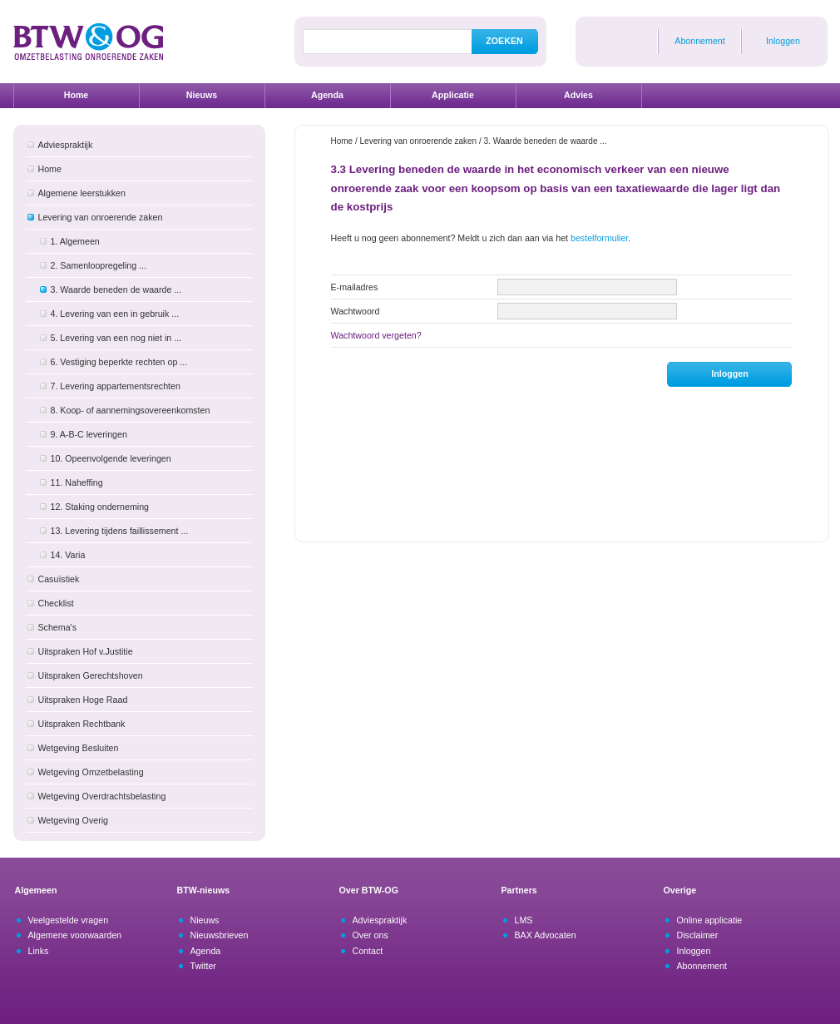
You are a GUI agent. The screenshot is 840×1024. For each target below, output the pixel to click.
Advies (578, 95)
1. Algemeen (75, 241)
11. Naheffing (77, 482)
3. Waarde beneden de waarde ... (116, 289)
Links (38, 951)
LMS (524, 920)
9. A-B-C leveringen (89, 434)
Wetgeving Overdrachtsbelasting (102, 796)
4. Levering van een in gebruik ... (115, 314)
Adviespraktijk (65, 145)
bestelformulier (599, 238)
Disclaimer (698, 935)
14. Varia (68, 555)
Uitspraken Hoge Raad (83, 700)
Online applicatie (710, 920)
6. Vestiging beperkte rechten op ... (119, 362)
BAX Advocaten (545, 935)
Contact (368, 951)
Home (76, 95)
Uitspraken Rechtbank (82, 724)
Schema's (57, 627)
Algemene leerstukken (82, 193)
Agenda (327, 95)
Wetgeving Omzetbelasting (91, 772)
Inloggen (783, 41)
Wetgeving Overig (73, 820)
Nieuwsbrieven (219, 935)
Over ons (370, 935)
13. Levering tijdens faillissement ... (120, 531)
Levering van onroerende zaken (100, 217)
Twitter (203, 966)
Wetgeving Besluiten (78, 748)
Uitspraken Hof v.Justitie (85, 651)
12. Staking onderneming (100, 507)
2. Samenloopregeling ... (99, 265)
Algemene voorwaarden (75, 935)
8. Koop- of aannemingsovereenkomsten (130, 410)
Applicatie (453, 95)
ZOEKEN (504, 41)
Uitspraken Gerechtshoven (90, 675)
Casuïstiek (59, 579)
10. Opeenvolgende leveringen (111, 458)
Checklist (56, 603)
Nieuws (201, 95)
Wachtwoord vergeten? (376, 335)
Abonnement (699, 41)
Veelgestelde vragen (68, 920)
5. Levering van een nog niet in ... (116, 338)
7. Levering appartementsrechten (115, 386)
